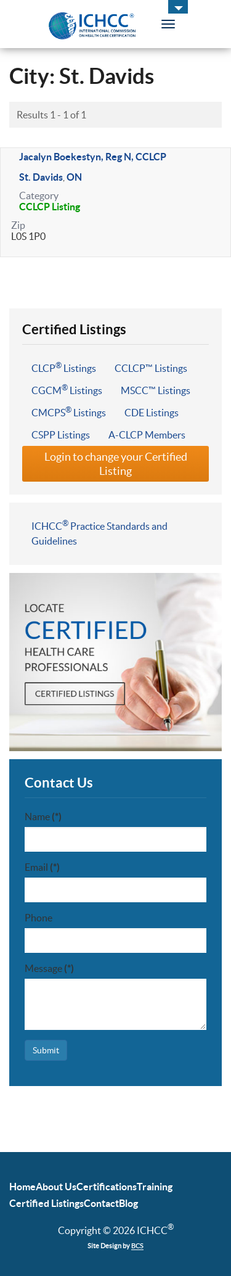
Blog (128, 1203)
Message (49, 968)
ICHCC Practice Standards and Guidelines (99, 533)
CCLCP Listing (49, 206)
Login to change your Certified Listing (115, 463)
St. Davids (41, 177)
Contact (101, 1203)
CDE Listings (151, 412)
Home (22, 1186)
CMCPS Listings (68, 412)
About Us (56, 1186)
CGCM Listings (66, 390)
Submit (46, 1050)
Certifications (106, 1186)
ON (74, 177)
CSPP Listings (60, 434)
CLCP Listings (63, 367)
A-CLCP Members (146, 434)
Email (42, 867)
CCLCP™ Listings (151, 368)
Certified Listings (46, 1203)
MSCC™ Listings (155, 390)
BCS (137, 1245)
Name (43, 816)
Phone (38, 917)
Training (154, 1186)
